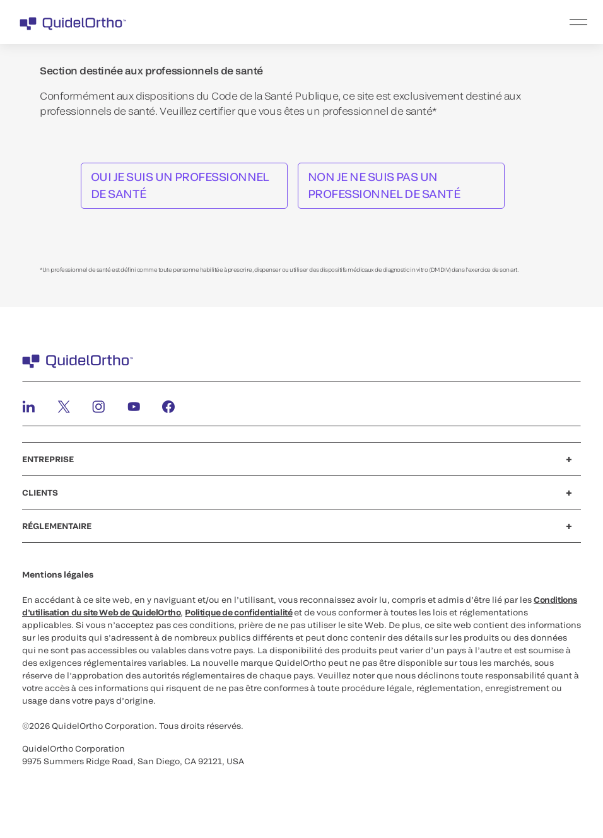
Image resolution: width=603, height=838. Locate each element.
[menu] (379, 22)
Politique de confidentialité (238, 612)
